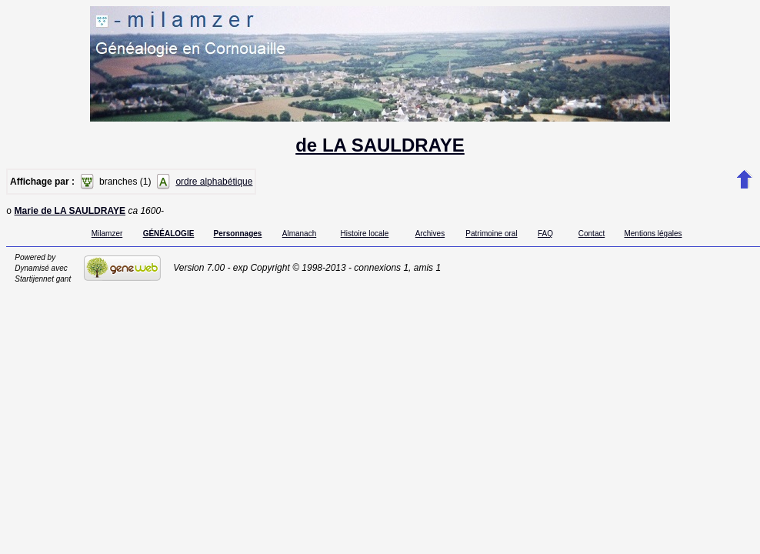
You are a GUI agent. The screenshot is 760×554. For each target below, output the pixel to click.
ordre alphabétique (213, 181)
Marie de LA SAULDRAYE (70, 212)
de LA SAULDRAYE (380, 145)
